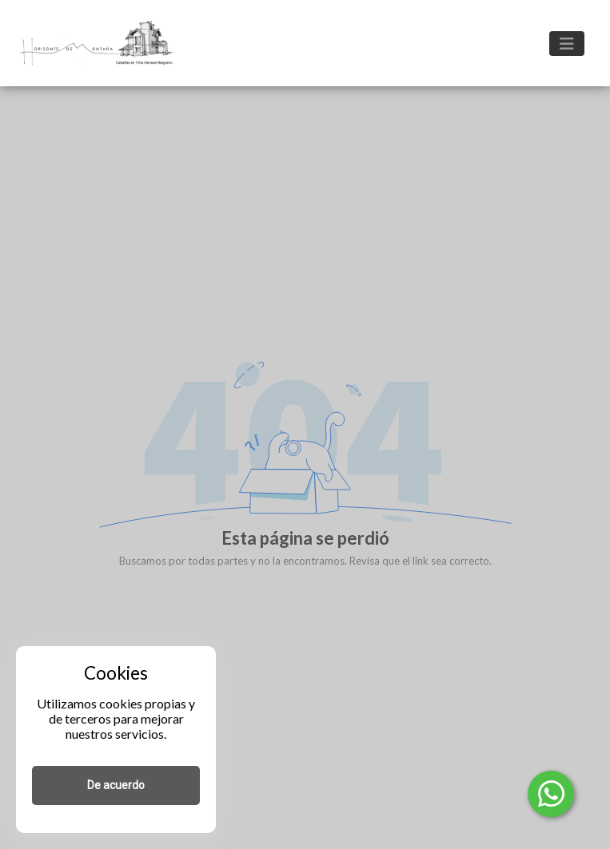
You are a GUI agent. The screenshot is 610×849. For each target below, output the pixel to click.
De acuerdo (116, 785)
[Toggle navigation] (566, 43)
